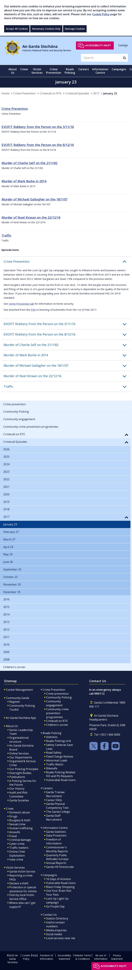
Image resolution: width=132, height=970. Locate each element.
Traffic (6, 235)
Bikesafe (51, 768)
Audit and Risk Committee (18, 794)
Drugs (13, 816)
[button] (67, 262)
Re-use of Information (100, 957)
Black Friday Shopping (60, 887)
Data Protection (56, 835)
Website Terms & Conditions (82, 957)
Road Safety (53, 752)
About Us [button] (12, 71)
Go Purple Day (55, 906)
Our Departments (20, 757)
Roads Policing (52, 733)
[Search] (101, 58)
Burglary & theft (19, 820)
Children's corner (57, 725)
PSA (33, 309)
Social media (54, 934)
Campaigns (50, 875)
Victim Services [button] (37, 71)
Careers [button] (83, 69)
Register (14, 702)
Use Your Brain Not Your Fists (58, 892)
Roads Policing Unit (58, 741)
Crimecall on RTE (50, 93)
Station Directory (57, 918)
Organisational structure (19, 739)
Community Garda (17, 698)
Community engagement (54, 703)
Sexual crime (17, 824)
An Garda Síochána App (21, 718)
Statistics (52, 737)
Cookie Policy (101, 14)
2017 (96, 93)
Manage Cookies (75, 28)
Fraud (13, 836)
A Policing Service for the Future (22, 783)
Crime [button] (24, 69)
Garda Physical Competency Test (57, 806)
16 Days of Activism (58, 879)
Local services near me (60, 938)
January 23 (110, 93)
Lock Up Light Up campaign (57, 900)
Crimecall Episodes (77, 93)
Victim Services (15, 867)
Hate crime (16, 859)
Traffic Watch (54, 764)
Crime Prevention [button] (53, 71)
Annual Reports (56, 863)
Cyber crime (17, 844)
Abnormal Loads (56, 760)
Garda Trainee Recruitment (55, 794)
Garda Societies (19, 800)
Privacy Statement (117, 957)
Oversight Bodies (20, 773)
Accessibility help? (98, 45)
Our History (16, 788)
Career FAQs (54, 800)
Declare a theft (18, 883)
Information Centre (55, 828)
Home (5, 93)
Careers (48, 788)
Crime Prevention (24, 93)
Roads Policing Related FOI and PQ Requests (60, 774)
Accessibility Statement (64, 957)
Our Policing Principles (23, 769)
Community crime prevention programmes (57, 713)
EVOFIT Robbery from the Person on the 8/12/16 (38, 145)
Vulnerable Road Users (61, 780)
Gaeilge (123, 45)
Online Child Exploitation (17, 853)
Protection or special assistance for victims (23, 889)
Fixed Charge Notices (59, 756)
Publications (17, 777)
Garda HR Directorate (60, 867)
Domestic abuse (19, 812)
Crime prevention (57, 694)
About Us (12, 726)
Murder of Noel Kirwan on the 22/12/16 (31, 217)
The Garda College (58, 812)
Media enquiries (56, 930)
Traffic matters (19, 848)
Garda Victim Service (22, 871)
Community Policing (59, 697)
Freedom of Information (54, 841)
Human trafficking (21, 828)
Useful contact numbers (55, 924)
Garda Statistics (56, 832)
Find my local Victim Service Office (21, 897)
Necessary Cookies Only (46, 28)
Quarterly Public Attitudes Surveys (57, 857)
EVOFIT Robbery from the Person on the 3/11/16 (38, 127)
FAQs (34, 955)
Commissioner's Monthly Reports (57, 849)
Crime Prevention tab (21, 303)
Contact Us (50, 915)
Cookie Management (19, 690)
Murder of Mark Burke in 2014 (24, 181)
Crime (9, 808)
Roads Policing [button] (70, 71)
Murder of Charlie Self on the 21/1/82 (29, 163)
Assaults (14, 832)
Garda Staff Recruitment (54, 817)
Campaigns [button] (119, 69)
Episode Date (10, 250)
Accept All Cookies (17, 28)
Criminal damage (20, 840)
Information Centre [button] (100, 71)
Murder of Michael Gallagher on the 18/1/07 (34, 199)
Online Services (19, 753)
